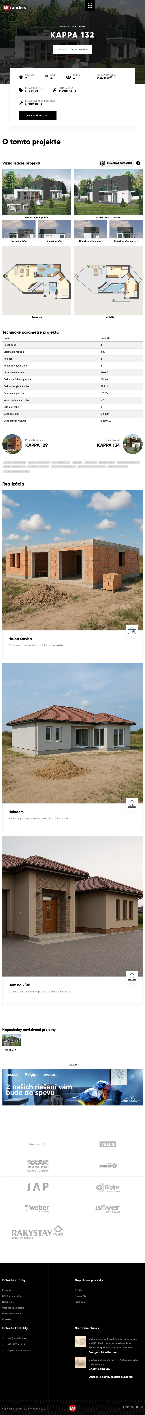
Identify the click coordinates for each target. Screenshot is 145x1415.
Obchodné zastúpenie (13, 1308)
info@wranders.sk (17, 1338)
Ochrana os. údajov (12, 1313)
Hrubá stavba (20, 639)
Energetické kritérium (103, 1352)
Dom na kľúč (19, 985)
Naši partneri (8, 1302)
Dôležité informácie (12, 1296)
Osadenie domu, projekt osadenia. (111, 1377)
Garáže (78, 1290)
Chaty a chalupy (99, 1369)
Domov (62, 49)
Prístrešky (80, 1302)
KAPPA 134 (108, 445)
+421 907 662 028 (16, 1344)
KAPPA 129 (36, 445)
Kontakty (6, 1319)
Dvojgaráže (80, 1296)
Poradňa (6, 1290)
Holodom (16, 812)
